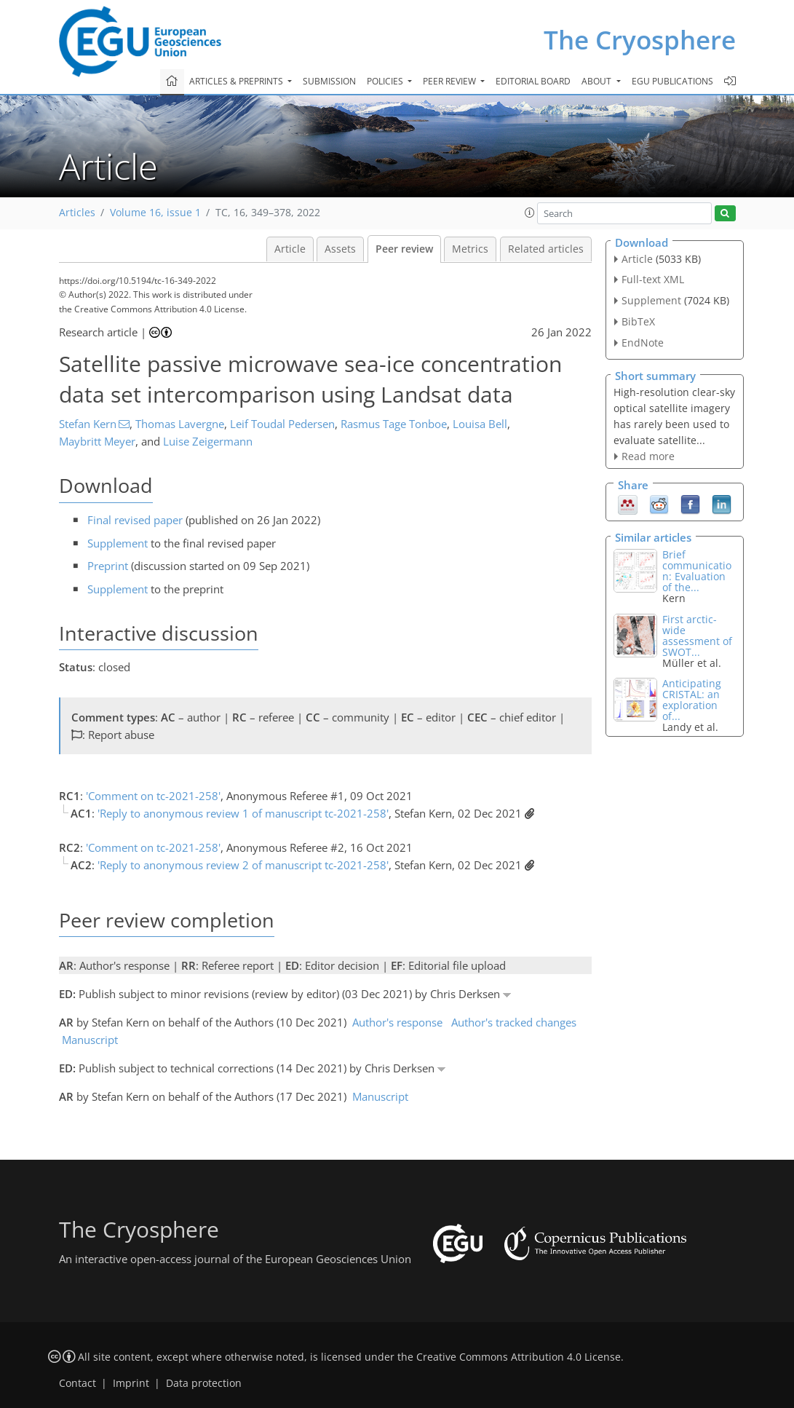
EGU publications (672, 81)
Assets (340, 249)
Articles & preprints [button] (237, 81)
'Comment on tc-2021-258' (153, 795)
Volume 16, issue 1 (155, 212)
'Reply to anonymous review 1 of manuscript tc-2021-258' (243, 813)
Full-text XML (653, 279)
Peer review (404, 249)
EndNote (643, 342)
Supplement (117, 543)
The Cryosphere (640, 40)
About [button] (597, 81)
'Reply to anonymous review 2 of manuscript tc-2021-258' (243, 865)
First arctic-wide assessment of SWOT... (697, 635)
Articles (77, 212)
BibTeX (638, 321)
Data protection (204, 1383)
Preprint (107, 565)
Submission (329, 81)
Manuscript (90, 1039)
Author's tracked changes (513, 1022)
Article (290, 249)
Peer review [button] (450, 81)
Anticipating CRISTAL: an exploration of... (691, 699)
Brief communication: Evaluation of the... (696, 570)
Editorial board (533, 81)
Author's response (397, 1022)
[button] (530, 212)
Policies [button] (386, 81)
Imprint (131, 1383)
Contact (77, 1383)
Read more (648, 456)
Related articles (546, 249)
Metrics (470, 249)
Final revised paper (135, 520)
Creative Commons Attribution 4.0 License (518, 1357)
